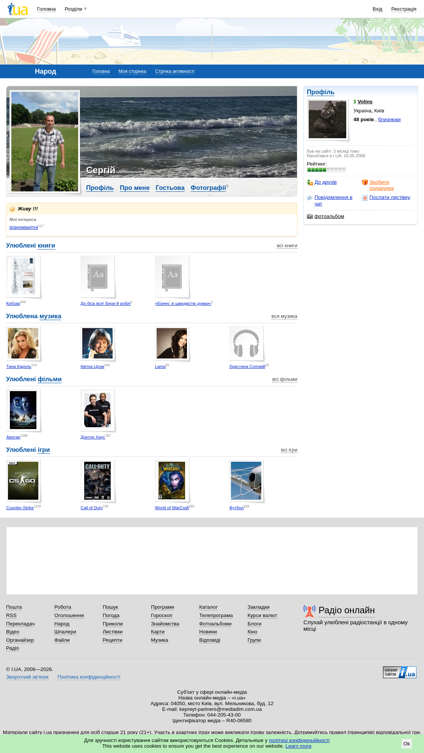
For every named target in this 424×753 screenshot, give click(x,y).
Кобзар (13, 303)
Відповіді (209, 640)
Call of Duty (91, 507)
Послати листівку (386, 197)
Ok (407, 744)
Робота (62, 607)
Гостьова (169, 187)
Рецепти (112, 640)
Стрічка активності (174, 71)
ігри (44, 449)
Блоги (255, 624)
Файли (62, 640)
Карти (158, 632)
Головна (46, 9)
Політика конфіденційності (89, 677)
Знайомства (165, 624)
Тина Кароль (18, 366)
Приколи (113, 624)
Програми (162, 607)
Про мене (135, 187)
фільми (49, 379)
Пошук (110, 607)
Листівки (113, 632)
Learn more (299, 746)
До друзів (322, 182)
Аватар (13, 437)
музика (50, 316)
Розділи (73, 9)
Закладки (259, 607)
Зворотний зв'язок (27, 677)
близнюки (389, 119)
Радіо (12, 648)
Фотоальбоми (215, 624)
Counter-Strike (20, 507)
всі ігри (289, 450)
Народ (61, 624)
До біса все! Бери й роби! (105, 303)
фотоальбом (325, 216)
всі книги (287, 245)
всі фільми (284, 379)
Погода (111, 615)
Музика (159, 640)
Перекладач (20, 624)
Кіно (253, 632)
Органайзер (20, 640)
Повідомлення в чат (329, 200)
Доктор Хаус (92, 437)
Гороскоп (161, 615)
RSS (11, 615)
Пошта (14, 607)
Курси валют (262, 615)
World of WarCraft (172, 507)
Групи (254, 640)
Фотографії (208, 187)
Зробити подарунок (378, 185)
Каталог (208, 607)
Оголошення (69, 615)
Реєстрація (403, 9)
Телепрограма (216, 615)
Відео (12, 632)
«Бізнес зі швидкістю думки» (183, 303)
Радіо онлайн (347, 610)
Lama (160, 366)
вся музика (284, 316)
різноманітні (23, 227)
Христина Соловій (247, 366)
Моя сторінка (132, 71)
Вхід (378, 9)
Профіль (320, 92)
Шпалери (65, 632)
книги (46, 245)
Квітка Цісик (92, 366)
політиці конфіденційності (299, 740)
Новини (208, 632)
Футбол (236, 507)
